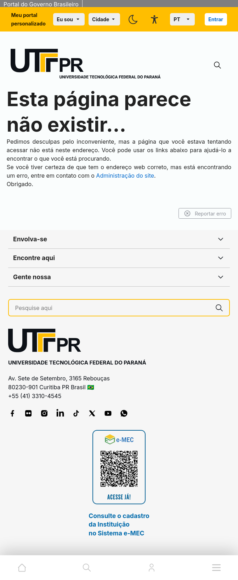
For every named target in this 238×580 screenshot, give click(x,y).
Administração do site (165, 175)
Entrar (215, 19)
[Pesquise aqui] (112, 308)
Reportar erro (201, 213)
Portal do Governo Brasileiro (41, 4)
